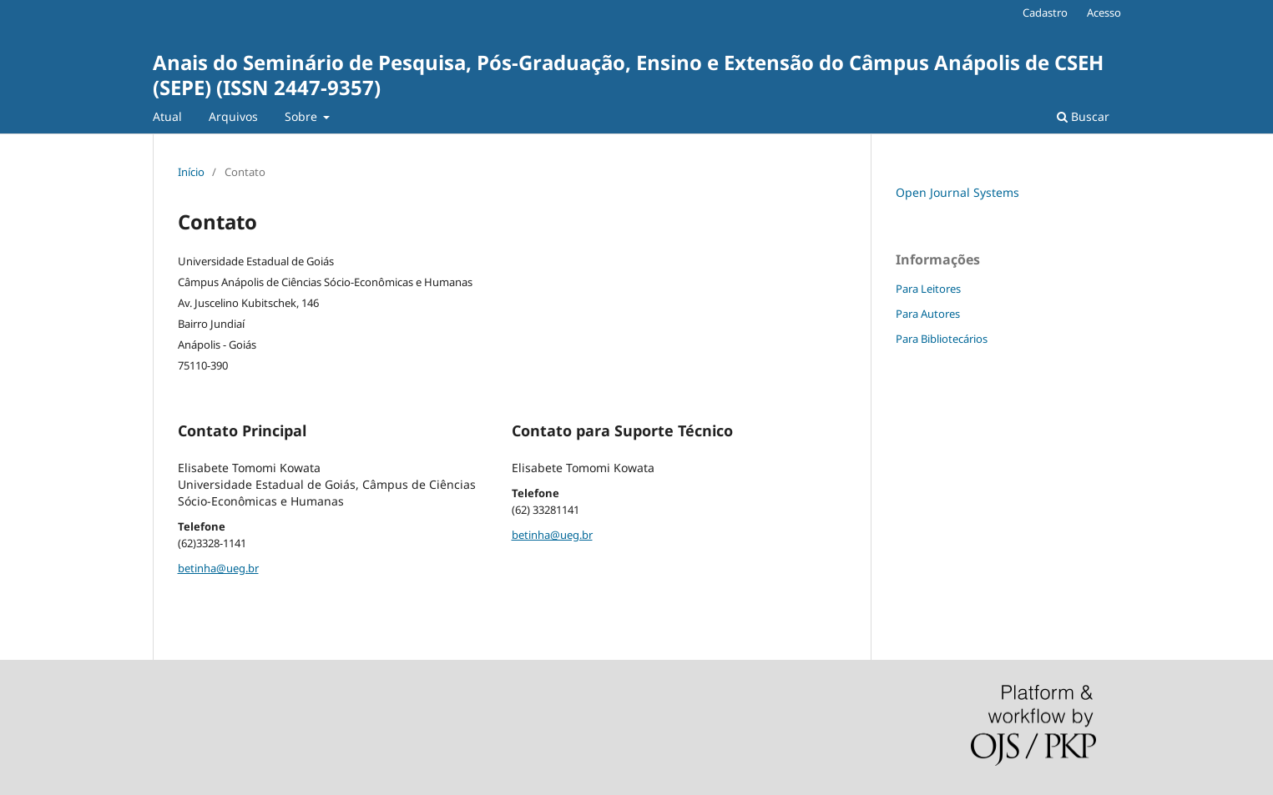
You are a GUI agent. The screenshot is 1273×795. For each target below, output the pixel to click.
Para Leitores (928, 288)
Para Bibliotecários (942, 338)
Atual (167, 116)
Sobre (303, 116)
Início (191, 171)
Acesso (1104, 12)
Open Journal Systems (957, 192)
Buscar (1083, 116)
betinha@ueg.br (218, 568)
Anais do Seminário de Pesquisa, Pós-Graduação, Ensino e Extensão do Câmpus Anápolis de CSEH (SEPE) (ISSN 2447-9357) (628, 74)
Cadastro (1045, 12)
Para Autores (928, 313)
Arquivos (233, 116)
